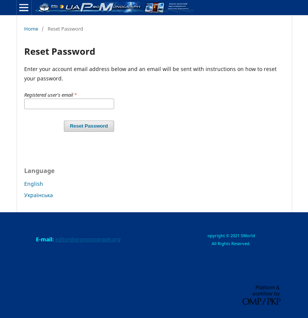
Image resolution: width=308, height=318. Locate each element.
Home (31, 28)
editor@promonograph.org (88, 239)
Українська (38, 195)
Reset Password (89, 126)
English (33, 183)
